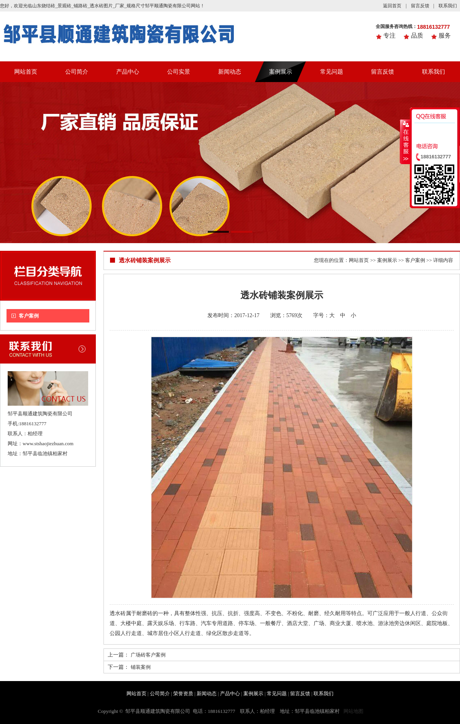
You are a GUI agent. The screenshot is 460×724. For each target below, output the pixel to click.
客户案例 (29, 316)
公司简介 (76, 72)
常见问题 (331, 72)
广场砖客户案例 (148, 655)
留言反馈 (420, 5)
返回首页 (392, 5)
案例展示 (280, 72)
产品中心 (127, 72)
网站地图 (353, 711)
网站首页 (25, 72)
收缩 (405, 141)
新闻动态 (229, 72)
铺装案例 (141, 667)
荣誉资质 (183, 693)
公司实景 (178, 72)
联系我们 (448, 5)
